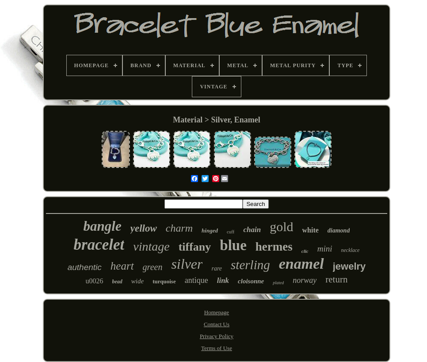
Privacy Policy (216, 336)
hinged (210, 230)
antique (196, 280)
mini (324, 248)
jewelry (349, 266)
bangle (103, 226)
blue (233, 245)
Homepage (216, 312)
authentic (85, 267)
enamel (301, 263)
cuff (231, 231)
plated (278, 282)
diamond (339, 230)
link (223, 280)
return (336, 279)
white (310, 230)
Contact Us (216, 324)
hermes (274, 246)
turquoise (164, 281)
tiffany (195, 246)
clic (305, 251)
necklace (350, 250)
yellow (143, 228)
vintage (151, 246)
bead (117, 281)
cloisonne (251, 281)
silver (186, 264)
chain (252, 229)
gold (281, 226)
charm (179, 228)
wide (137, 281)
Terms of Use (216, 348)
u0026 (94, 281)
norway (304, 280)
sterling (250, 265)
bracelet (99, 244)
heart (122, 266)
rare (216, 268)
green (153, 267)
